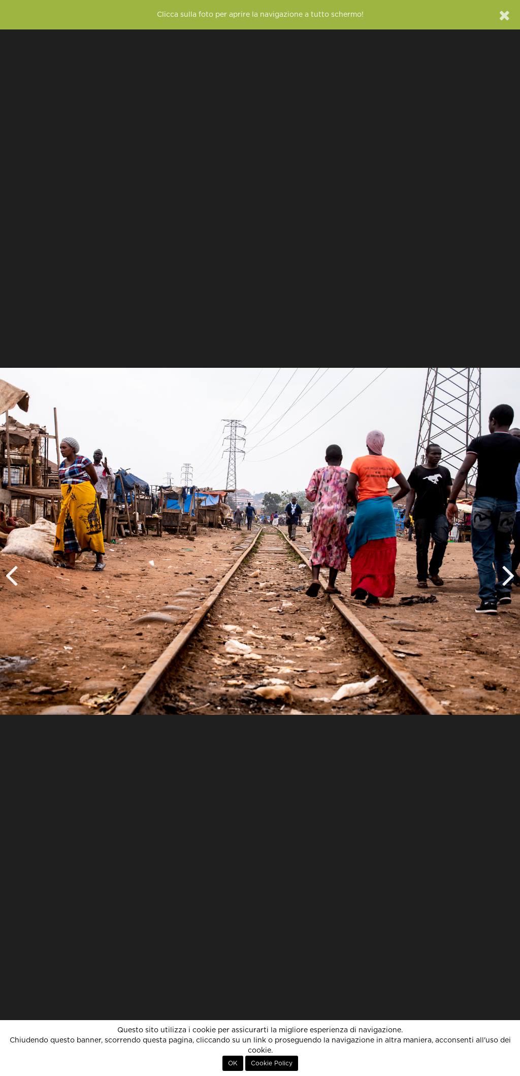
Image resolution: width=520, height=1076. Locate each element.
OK (233, 1063)
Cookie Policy (271, 1063)
